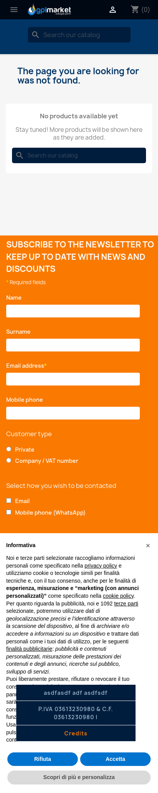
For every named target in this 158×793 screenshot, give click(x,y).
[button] (148, 545)
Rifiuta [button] (42, 759)
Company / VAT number (46, 460)
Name (15, 297)
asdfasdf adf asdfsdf (76, 692)
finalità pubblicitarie (29, 649)
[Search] (79, 35)
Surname (20, 331)
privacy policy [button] (100, 566)
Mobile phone (26, 399)
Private (24, 449)
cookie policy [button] (118, 596)
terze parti (126, 603)
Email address (26, 365)
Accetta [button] (115, 759)
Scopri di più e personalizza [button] (79, 777)
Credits (76, 733)
